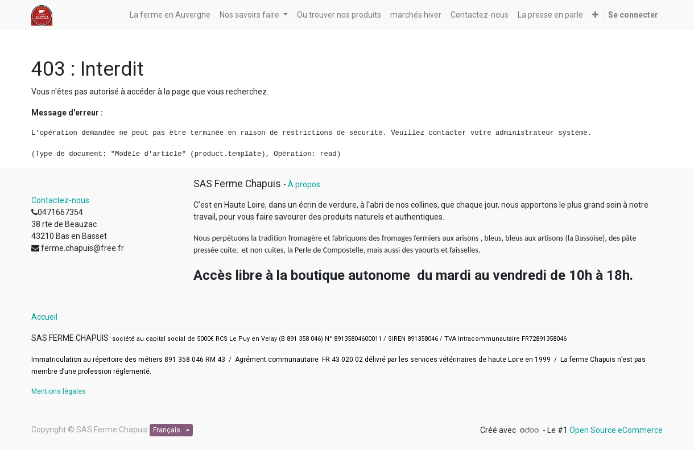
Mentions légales (58, 391)
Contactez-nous (60, 200)
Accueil (44, 316)
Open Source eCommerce (616, 430)
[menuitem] (170, 15)
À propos (304, 184)
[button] (595, 15)
